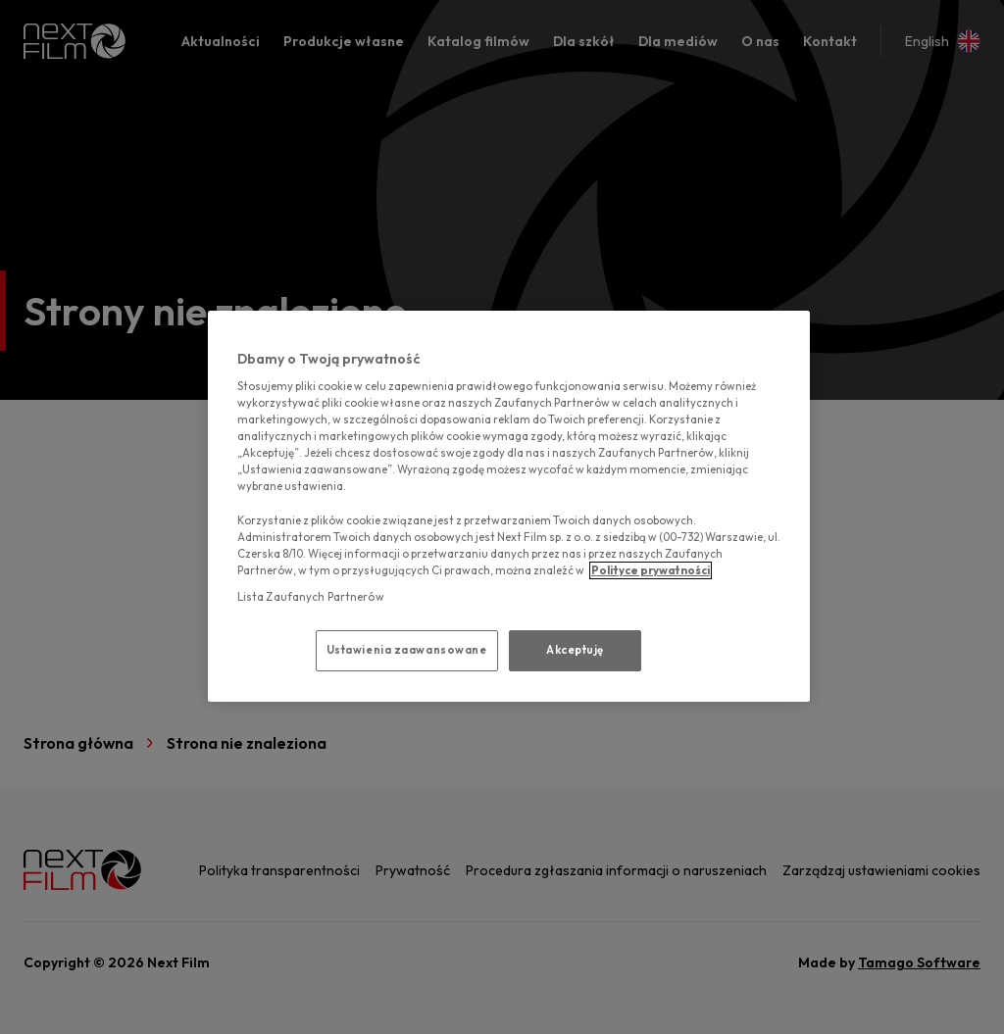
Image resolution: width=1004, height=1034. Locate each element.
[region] (509, 506)
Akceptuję (575, 650)
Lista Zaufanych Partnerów (310, 597)
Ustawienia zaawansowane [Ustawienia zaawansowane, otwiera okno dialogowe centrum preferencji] (406, 650)
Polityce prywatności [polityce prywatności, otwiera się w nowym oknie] (650, 570)
